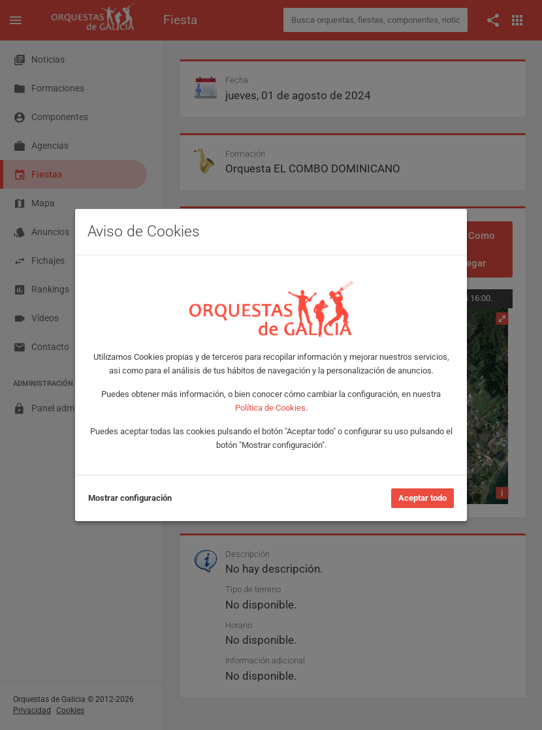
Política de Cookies (270, 408)
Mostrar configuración (130, 498)
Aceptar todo (422, 498)
